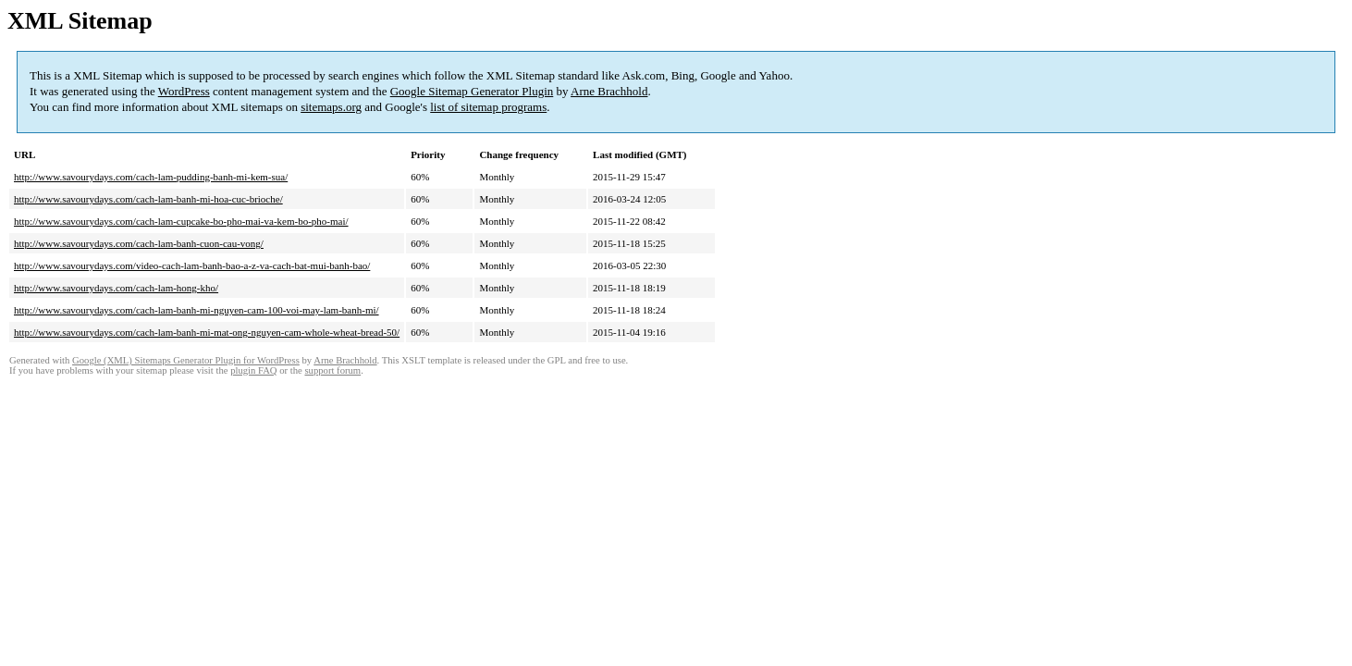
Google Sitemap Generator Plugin (472, 91)
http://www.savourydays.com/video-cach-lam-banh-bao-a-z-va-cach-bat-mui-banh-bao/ (192, 265)
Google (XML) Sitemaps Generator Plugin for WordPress (186, 360)
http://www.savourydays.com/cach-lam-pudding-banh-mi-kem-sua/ (151, 176)
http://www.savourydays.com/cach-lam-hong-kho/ (116, 287)
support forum (332, 370)
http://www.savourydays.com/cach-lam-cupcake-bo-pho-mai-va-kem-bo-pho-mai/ (181, 221)
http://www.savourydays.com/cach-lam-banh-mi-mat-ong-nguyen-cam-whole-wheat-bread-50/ (206, 332)
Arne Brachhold (609, 91)
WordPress (184, 91)
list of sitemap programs (488, 107)
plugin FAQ (253, 370)
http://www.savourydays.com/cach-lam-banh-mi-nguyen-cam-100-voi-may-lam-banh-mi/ (196, 309)
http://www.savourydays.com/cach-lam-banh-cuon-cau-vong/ (139, 243)
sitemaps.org (331, 107)
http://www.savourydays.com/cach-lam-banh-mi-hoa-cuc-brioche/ (148, 198)
